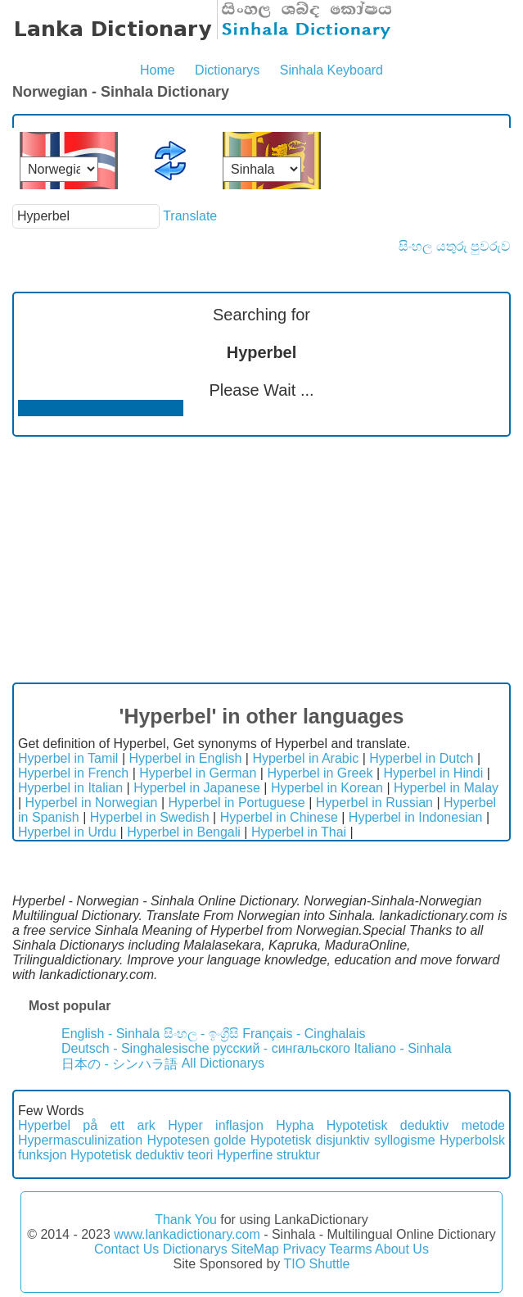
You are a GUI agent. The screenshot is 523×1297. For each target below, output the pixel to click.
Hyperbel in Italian (70, 788)
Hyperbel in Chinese (279, 817)
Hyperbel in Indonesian (416, 817)
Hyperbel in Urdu (67, 832)
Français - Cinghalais (303, 1034)
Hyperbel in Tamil (68, 758)
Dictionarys (227, 70)
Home (157, 70)
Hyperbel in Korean (327, 788)
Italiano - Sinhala (402, 1048)
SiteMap (255, 1249)
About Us (402, 1249)
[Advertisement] (261, 559)
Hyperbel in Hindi (433, 773)
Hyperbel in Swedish (150, 817)
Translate (190, 216)
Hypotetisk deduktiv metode (416, 1125)
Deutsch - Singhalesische (135, 1048)
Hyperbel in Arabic (305, 758)
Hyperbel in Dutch (421, 758)
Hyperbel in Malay (446, 788)
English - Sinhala (110, 1034)
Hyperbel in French (73, 773)
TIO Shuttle (316, 1264)
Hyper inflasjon (216, 1125)
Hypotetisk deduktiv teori (141, 1155)
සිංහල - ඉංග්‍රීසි (201, 1034)
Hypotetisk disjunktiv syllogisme (342, 1140)
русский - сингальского (281, 1048)
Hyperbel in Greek (319, 773)
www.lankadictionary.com (186, 1234)
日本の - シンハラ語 (119, 1064)
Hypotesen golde (196, 1140)
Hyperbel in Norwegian (91, 802)
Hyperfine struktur (268, 1155)
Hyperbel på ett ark (87, 1125)
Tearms (350, 1249)
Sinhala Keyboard (331, 70)
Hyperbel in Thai (298, 832)
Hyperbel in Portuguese (237, 802)
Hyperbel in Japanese (196, 788)
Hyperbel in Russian (374, 802)
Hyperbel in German (197, 773)
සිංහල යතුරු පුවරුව (455, 246)
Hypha (294, 1125)
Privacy (303, 1249)
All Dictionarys (223, 1063)
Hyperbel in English (184, 758)
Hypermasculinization (80, 1140)
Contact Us (126, 1249)
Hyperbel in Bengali (184, 832)
